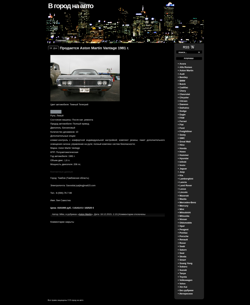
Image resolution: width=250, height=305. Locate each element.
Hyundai (184, 158)
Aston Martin (186, 70)
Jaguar (183, 168)
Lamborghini (186, 178)
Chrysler (184, 97)
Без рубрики (186, 290)
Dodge (183, 111)
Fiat (182, 124)
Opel (182, 226)
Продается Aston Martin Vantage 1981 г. (94, 48)
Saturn (183, 249)
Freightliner (186, 131)
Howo (183, 151)
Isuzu (182, 165)
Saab (182, 246)
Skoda (183, 256)
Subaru (183, 266)
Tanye (183, 273)
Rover (183, 243)
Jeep (182, 172)
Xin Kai (183, 287)
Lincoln (184, 192)
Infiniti (183, 162)
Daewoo (184, 104)
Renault (184, 239)
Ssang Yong (186, 263)
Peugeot (184, 229)
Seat (182, 253)
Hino (182, 145)
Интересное (186, 293)
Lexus (183, 189)
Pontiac (184, 232)
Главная (61, 40)
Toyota (183, 277)
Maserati (184, 195)
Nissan (183, 219)
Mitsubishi (185, 212)
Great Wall (185, 141)
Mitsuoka (184, 216)
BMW (182, 80)
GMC (182, 138)
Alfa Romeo (186, 67)
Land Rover (186, 185)
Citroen (184, 101)
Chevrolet (185, 94)
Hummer (184, 155)
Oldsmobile (186, 222)
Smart (183, 260)
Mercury (184, 205)
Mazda (183, 199)
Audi (182, 74)
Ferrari (183, 121)
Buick (183, 84)
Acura (183, 63)
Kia (181, 175)
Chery (183, 90)
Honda (183, 148)
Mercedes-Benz (188, 202)
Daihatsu (184, 107)
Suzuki (183, 270)
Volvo (182, 283)
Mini (182, 209)
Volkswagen (186, 280)
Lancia (183, 182)
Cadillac (184, 87)
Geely (183, 135)
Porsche (184, 236)
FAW (182, 118)
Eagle (183, 114)
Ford (182, 128)
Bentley (184, 77)
